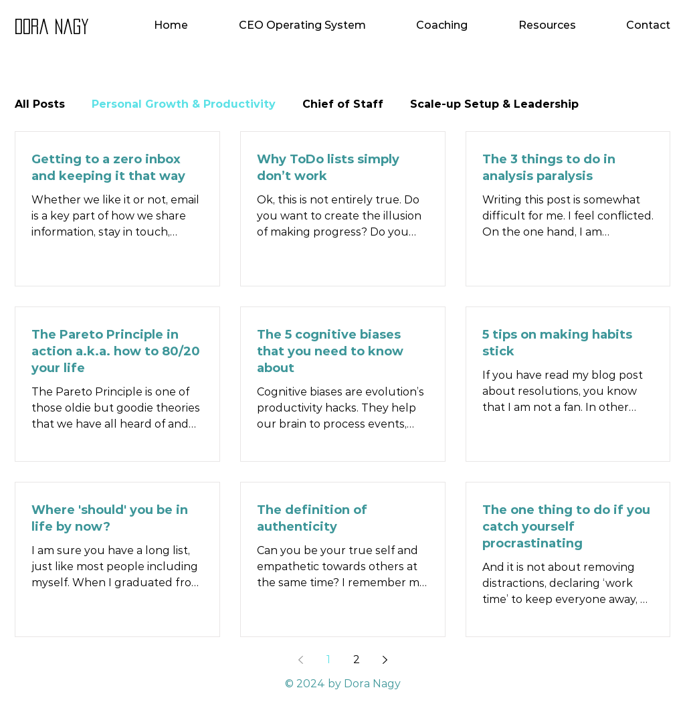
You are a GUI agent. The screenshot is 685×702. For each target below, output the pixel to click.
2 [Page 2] (356, 659)
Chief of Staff (342, 104)
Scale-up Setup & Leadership (494, 104)
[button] (419, 25)
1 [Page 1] (328, 659)
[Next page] (385, 660)
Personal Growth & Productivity (184, 104)
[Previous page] (300, 660)
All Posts (40, 104)
